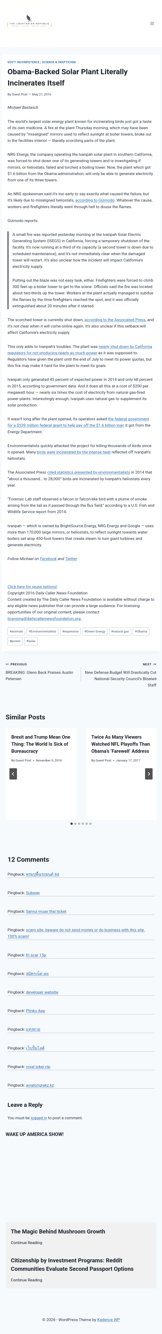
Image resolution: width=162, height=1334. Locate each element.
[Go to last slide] (13, 774)
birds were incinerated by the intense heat (74, 452)
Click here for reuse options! (32, 586)
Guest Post (20, 94)
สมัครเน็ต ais (37, 973)
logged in (39, 1118)
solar (30, 641)
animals (16, 631)
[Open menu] (152, 23)
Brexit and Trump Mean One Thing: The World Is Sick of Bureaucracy (40, 744)
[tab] (71, 824)
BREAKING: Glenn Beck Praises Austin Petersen (41, 671)
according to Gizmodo (95, 200)
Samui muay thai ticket (46, 911)
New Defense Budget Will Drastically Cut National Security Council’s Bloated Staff (120, 674)
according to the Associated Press (115, 319)
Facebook (48, 558)
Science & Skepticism (59, 62)
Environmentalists (42, 631)
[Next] (149, 774)
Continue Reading (26, 1242)
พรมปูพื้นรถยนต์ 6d (42, 874)
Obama (141, 631)
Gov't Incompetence (24, 62)
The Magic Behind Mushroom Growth (58, 1231)
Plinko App (35, 1010)
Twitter (71, 558)
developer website (42, 992)
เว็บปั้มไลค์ (35, 1048)
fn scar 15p (36, 955)
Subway (33, 892)
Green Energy (94, 631)
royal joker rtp (38, 1066)
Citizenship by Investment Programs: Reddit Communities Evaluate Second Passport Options (72, 1264)
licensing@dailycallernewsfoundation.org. (45, 618)
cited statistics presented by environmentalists (88, 472)
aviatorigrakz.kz (40, 1085)
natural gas (120, 631)
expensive (70, 631)
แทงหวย (33, 1029)
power (15, 641)
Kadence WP (108, 1319)
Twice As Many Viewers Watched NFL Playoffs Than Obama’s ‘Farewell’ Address (120, 744)
